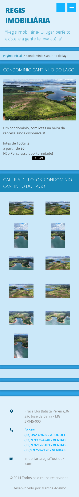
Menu (71, 7)
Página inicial (12, 56)
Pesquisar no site (60, 7)
